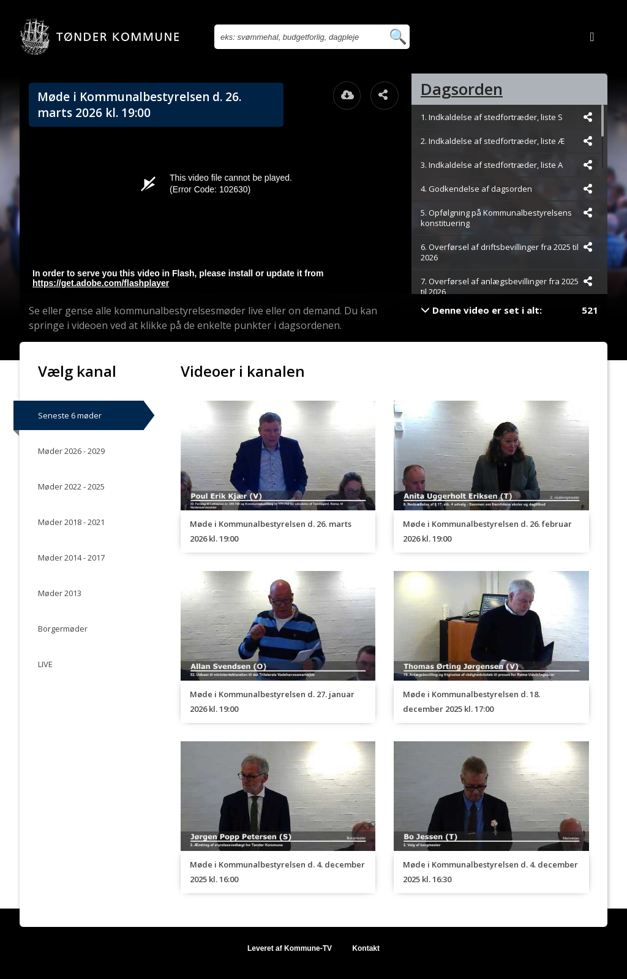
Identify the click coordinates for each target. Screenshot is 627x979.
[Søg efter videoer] (298, 37)
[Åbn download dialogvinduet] (347, 95)
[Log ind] (592, 36)
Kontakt (366, 948)
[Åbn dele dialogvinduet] (384, 95)
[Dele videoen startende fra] (588, 117)
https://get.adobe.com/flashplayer (100, 283)
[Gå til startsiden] (99, 36)
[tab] (509, 89)
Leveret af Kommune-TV (289, 948)
